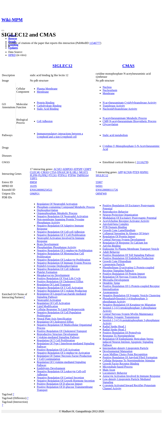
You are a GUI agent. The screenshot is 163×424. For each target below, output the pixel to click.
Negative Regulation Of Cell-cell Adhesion (61, 231)
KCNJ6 (128, 172)
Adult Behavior (111, 252)
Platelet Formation (47, 272)
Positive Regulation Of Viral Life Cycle (59, 278)
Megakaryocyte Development (53, 275)
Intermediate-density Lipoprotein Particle (125, 348)
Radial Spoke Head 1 (114, 326)
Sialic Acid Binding (48, 108)
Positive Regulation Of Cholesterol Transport (62, 331)
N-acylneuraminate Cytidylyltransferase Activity (129, 102)
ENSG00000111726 (107, 189)
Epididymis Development (51, 368)
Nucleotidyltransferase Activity (120, 108)
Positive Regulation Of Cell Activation (58, 349)
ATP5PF (78, 169)
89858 (33, 182)
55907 (99, 182)
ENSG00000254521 (41, 189)
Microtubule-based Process (118, 366)
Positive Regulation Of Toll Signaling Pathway (128, 255)
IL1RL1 (73, 172)
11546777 (94, 43)
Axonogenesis (110, 292)
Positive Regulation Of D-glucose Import (59, 383)
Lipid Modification (47, 306)
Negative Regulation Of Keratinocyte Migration (129, 304)
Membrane (43, 91)
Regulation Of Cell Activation (53, 303)
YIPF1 (33, 178)
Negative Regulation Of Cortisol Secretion (60, 377)
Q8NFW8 (101, 193)
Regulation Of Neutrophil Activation (57, 203)
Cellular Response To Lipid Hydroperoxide (61, 309)
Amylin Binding (111, 245)
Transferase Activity (114, 105)
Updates (13, 47)
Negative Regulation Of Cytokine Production (62, 290)
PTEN (136, 172)
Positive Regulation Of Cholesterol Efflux (60, 281)
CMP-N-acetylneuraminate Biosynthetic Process (129, 121)
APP (120, 172)
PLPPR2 (43, 175)
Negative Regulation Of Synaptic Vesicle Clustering (131, 295)
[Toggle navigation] (2, 30)
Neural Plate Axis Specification (54, 318)
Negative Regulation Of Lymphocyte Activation (63, 352)
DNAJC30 (63, 172)
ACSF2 (57, 169)
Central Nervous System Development (124, 239)
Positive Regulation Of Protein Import (124, 273)
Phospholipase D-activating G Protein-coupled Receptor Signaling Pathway (128, 269)
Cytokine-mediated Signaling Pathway (58, 337)
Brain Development (48, 244)
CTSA (53, 172)
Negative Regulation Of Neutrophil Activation (62, 216)
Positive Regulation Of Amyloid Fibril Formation (130, 357)
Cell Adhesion (45, 121)
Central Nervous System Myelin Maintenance (128, 314)
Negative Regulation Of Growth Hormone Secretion (66, 380)
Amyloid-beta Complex (116, 224)
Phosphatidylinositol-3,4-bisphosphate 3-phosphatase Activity (125, 300)
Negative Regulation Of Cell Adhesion (58, 269)
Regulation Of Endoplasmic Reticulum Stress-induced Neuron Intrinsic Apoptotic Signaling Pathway (128, 341)
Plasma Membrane (47, 88)
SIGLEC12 (62, 65)
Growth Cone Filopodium (117, 261)
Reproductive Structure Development (57, 334)
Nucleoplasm (110, 90)
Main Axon (109, 369)
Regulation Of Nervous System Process (124, 276)
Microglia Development (116, 279)
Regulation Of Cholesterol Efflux (55, 321)
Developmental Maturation (117, 351)
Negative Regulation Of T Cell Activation (60, 287)
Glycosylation (110, 124)
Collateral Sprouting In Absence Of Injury (126, 233)
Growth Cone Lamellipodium (119, 230)
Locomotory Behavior (115, 372)
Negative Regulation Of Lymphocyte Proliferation (64, 250)
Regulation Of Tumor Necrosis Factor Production (64, 355)
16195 (33, 186)
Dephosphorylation (47, 210)
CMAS (128, 65)
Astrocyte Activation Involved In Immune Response (131, 376)
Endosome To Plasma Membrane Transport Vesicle (131, 248)
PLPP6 (34, 175)
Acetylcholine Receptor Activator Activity (126, 220)
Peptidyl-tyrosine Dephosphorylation (57, 265)
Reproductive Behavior (115, 211)
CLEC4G (35, 172)
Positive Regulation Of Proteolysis (122, 332)
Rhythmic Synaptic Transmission (121, 317)
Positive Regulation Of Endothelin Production (128, 258)
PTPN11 (62, 175)
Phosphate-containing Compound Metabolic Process (66, 207)
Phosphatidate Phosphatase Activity (56, 247)
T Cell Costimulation (48, 358)
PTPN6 (72, 175)
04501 (99, 186)
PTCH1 (53, 175)
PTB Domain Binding (115, 227)
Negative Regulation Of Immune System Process (64, 262)
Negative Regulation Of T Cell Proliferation (61, 234)
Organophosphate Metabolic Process (57, 213)
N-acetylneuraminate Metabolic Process (125, 118)
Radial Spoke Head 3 (114, 329)
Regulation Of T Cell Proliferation (56, 340)
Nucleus (107, 87)
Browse (12, 38)
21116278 (142, 162)
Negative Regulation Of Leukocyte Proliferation (63, 259)
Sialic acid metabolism (115, 135)
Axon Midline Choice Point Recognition (125, 354)
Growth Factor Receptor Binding (121, 363)
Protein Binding (45, 102)
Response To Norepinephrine (119, 335)
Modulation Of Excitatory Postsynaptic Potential (129, 217)
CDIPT (87, 169)
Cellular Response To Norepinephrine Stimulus (129, 360)
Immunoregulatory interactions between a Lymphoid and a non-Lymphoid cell (60, 135)
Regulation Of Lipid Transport (54, 284)
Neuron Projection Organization (120, 214)
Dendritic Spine (111, 283)
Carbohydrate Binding (49, 105)
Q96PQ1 (35, 193)
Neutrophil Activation (49, 300)
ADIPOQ (67, 169)
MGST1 (83, 172)
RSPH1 (144, 172)
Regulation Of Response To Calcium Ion (125, 242)
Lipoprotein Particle (114, 264)
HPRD (12, 55)
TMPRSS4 (83, 175)
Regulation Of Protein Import (119, 236)
